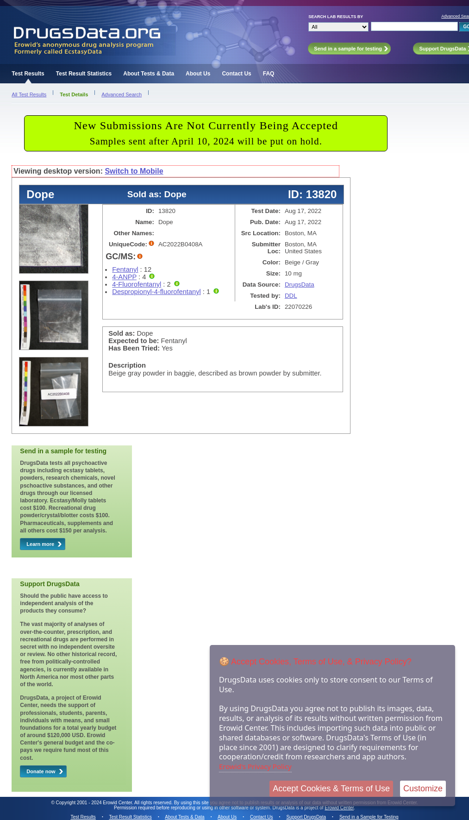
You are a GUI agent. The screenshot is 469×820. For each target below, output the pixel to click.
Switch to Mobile (134, 171)
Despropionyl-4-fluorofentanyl (156, 291)
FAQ (269, 73)
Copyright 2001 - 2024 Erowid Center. (94, 802)
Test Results (28, 73)
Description (127, 365)
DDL (291, 295)
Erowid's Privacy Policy (255, 766)
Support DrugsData (306, 817)
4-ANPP (124, 277)
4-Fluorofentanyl (136, 284)
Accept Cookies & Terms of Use (331, 788)
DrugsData (299, 284)
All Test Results (29, 94)
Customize (423, 788)
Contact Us (236, 73)
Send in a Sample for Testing (369, 817)
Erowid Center (339, 807)
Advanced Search (121, 94)
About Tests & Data (148, 73)
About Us (198, 73)
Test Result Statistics (84, 73)
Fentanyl (125, 269)
